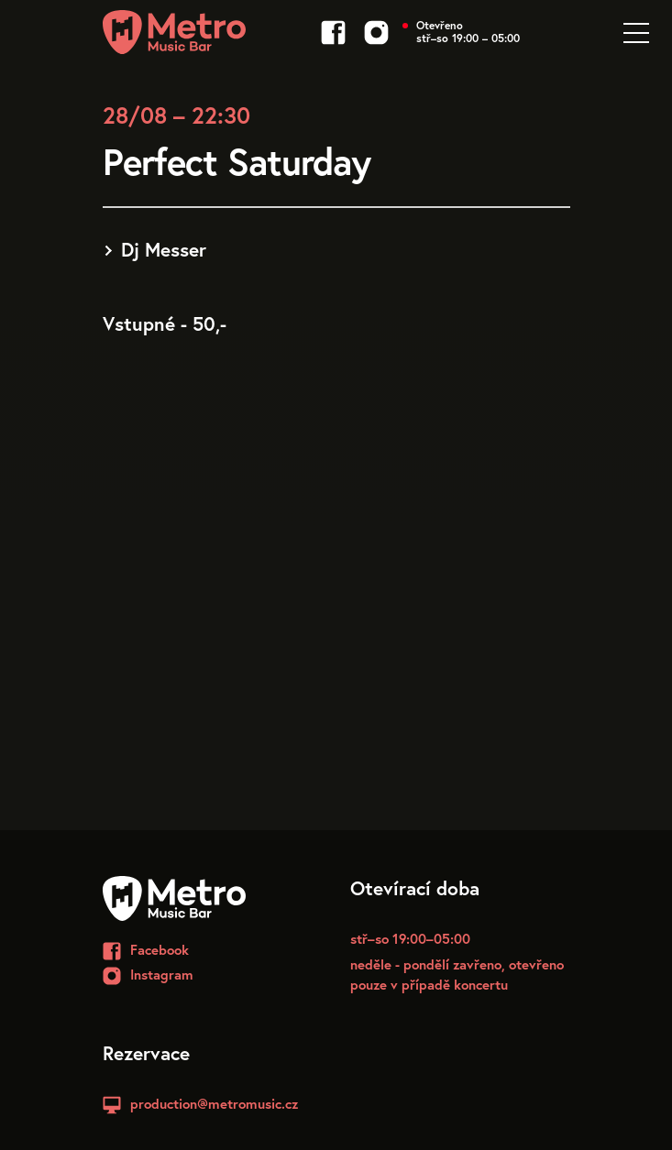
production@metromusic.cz (214, 1103)
